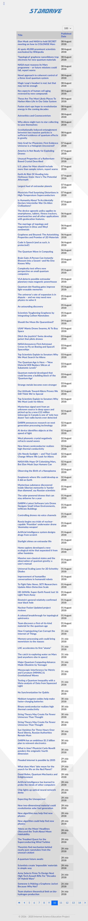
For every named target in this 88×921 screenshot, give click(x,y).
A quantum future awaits (30, 859)
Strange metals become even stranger (37, 385)
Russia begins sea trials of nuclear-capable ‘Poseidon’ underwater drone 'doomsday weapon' (37, 524)
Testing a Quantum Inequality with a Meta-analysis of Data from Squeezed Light (37, 683)
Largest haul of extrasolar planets (35, 186)
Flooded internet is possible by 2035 (36, 760)
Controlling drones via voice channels (37, 515)
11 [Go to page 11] (61, 903)
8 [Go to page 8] (44, 903)
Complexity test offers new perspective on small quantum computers (33, 271)
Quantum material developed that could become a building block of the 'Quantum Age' (37, 376)
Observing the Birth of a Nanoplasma (37, 471)
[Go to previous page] (24, 903)
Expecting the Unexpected (31, 799)
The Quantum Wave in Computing (35, 252)
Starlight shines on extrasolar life (35, 541)
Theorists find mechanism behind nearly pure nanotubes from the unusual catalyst (35, 850)
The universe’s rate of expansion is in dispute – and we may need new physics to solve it (37, 297)
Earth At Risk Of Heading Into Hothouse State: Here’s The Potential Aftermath (37, 177)
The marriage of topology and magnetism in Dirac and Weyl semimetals (33, 227)
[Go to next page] (85, 903)
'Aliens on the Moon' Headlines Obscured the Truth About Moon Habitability (35, 832)
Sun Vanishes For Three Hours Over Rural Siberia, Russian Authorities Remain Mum (36, 733)
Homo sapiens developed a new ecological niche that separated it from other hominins (38, 550)
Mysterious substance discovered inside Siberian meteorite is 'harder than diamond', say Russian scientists (36, 488)
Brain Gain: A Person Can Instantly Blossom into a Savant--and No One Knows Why (36, 261)
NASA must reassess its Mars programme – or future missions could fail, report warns (37, 68)
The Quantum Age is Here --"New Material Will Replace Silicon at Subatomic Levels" (35, 365)
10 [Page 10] (54, 903)
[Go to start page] (19, 903)
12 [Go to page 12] (67, 903)
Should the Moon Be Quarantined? (36, 322)
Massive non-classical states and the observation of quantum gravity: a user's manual (36, 561)
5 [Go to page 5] (29, 903)
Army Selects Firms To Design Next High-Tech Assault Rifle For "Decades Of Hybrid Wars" (37, 876)
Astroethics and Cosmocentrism (34, 116)
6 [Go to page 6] (34, 903)
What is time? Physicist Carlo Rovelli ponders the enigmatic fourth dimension (36, 751)
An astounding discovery (30, 306)
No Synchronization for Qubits (33, 692)
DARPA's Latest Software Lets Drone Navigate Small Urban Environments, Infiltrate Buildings (37, 506)
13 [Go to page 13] (73, 903)
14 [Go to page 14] (79, 903)
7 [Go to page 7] (39, 903)
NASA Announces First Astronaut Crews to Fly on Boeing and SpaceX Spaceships (36, 347)
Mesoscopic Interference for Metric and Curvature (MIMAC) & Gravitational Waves (36, 673)
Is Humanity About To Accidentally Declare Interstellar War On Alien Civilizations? (35, 203)
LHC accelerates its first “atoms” (34, 648)
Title (20, 35)
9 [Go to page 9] (49, 903)
